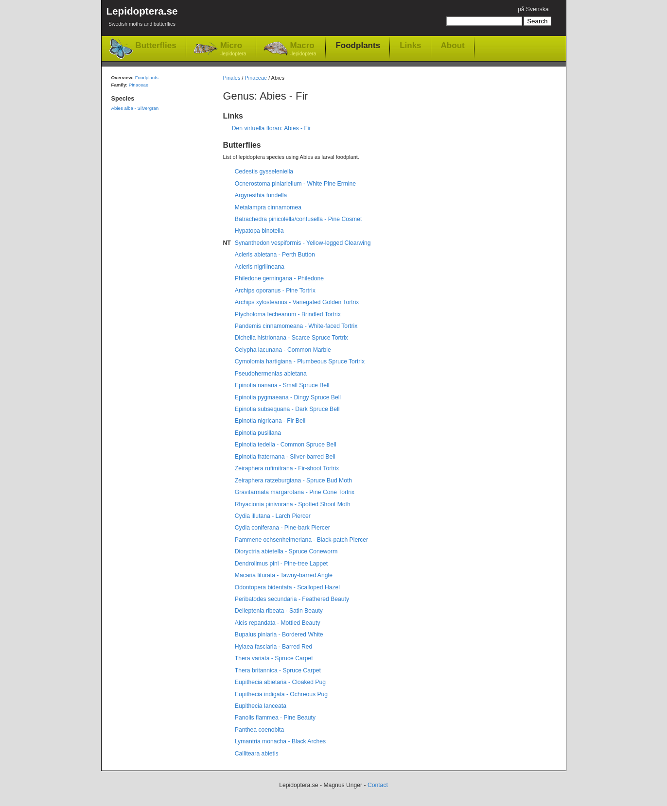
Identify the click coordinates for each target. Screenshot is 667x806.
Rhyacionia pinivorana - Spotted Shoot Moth (293, 504)
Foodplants (357, 45)
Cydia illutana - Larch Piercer (273, 516)
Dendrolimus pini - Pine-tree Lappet (281, 563)
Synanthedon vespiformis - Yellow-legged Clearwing (303, 243)
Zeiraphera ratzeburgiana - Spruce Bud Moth (293, 480)
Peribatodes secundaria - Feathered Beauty (292, 599)
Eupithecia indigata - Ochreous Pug (281, 694)
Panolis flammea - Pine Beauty (275, 717)
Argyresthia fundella (261, 195)
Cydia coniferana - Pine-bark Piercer (282, 527)
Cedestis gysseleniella (264, 171)
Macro (303, 49)
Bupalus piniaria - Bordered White (279, 634)
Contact (378, 785)
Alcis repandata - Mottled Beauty (277, 622)
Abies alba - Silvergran (135, 108)
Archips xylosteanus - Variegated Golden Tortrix (297, 302)
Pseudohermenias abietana (271, 373)
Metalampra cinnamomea (268, 207)
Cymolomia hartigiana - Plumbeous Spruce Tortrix (300, 361)
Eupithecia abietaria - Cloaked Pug (280, 682)
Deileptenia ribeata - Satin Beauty (279, 610)
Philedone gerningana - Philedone (279, 278)
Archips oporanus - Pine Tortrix (275, 290)
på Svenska (533, 9)
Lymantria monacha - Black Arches (280, 741)
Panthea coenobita (259, 729)
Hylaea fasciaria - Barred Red (273, 646)
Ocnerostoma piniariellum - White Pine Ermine (295, 183)
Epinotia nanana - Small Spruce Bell (282, 385)
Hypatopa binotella (259, 230)
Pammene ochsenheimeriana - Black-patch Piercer (301, 539)
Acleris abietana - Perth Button (275, 254)
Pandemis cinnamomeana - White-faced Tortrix (296, 326)
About (453, 45)
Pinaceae (256, 78)
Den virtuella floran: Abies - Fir (271, 128)
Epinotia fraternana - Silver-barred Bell (285, 456)
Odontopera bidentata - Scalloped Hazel (287, 587)
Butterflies (156, 45)
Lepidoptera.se (142, 18)
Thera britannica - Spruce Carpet (278, 670)
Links (410, 45)
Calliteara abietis (257, 753)
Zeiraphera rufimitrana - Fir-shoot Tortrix (287, 468)
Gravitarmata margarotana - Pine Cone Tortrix (294, 492)
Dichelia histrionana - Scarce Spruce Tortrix (291, 337)
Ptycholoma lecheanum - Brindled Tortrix (288, 314)
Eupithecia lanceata (260, 706)
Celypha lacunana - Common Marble (283, 349)
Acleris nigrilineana (259, 266)
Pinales (232, 78)
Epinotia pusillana (258, 432)
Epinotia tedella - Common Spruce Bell (285, 444)
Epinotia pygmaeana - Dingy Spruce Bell (288, 397)
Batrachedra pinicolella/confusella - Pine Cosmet (298, 219)
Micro (233, 49)
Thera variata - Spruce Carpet (274, 658)
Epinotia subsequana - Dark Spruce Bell (287, 409)
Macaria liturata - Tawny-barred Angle (284, 575)
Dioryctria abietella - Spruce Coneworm (286, 551)
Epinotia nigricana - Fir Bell (270, 420)
